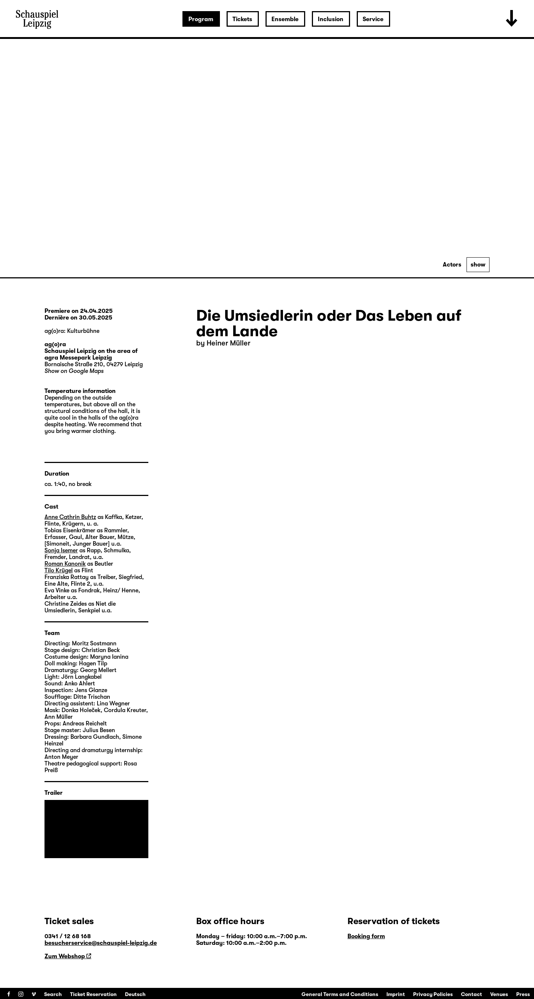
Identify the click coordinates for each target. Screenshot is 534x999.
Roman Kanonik (65, 563)
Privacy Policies (433, 994)
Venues (499, 994)
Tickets (242, 19)
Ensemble (285, 19)
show (478, 264)
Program (200, 19)
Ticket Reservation (93, 994)
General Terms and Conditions (339, 994)
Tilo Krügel (58, 570)
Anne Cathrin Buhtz (70, 517)
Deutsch (135, 994)
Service (373, 19)
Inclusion (330, 19)
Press (523, 994)
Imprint (395, 994)
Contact (471, 994)
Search (53, 994)
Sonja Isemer (61, 550)
